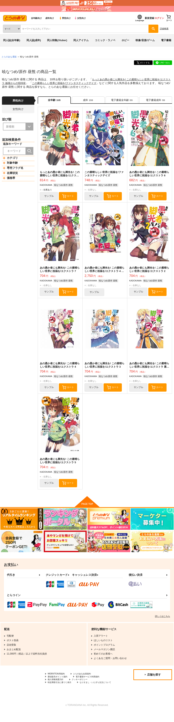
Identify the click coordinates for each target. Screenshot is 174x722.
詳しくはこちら (162, 621)
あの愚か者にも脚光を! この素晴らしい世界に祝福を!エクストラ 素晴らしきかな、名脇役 (149, 369)
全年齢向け (36, 18)
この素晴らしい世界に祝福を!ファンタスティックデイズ (74, 82)
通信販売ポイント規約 (59, 682)
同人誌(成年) (33, 40)
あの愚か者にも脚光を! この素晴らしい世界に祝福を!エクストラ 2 (149, 271)
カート (70, 198)
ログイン (159, 18)
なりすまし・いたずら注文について (66, 692)
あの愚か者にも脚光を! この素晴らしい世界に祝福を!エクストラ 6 (149, 175)
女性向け (80, 18)
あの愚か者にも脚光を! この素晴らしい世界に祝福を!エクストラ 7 (60, 271)
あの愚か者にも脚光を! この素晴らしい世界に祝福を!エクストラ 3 (104, 368)
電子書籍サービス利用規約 (94, 682)
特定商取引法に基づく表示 (62, 688)
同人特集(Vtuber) (57, 40)
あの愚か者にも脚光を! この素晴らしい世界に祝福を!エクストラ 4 (60, 368)
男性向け (65, 18)
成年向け (49, 18)
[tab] (88, 100)
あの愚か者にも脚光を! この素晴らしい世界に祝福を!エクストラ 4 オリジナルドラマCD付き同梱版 (104, 273)
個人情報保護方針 (57, 685)
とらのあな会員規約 (86, 678)
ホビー (125, 40)
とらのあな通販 (9, 56)
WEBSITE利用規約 (58, 678)
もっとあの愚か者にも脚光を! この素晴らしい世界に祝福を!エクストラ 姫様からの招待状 (60, 176)
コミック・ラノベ (105, 40)
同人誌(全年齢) (11, 40)
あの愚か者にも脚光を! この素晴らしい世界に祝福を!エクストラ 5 (60, 464)
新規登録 (149, 18)
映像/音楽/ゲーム (145, 40)
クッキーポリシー (84, 685)
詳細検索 (164, 28)
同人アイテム (81, 40)
